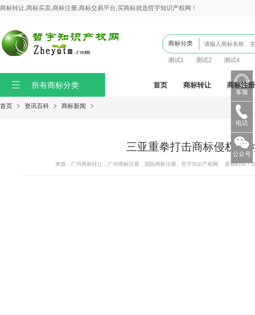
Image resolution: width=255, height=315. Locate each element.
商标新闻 (73, 106)
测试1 (176, 60)
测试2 (204, 60)
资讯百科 (37, 106)
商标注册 (241, 84)
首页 (160, 84)
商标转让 (197, 84)
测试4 (232, 60)
